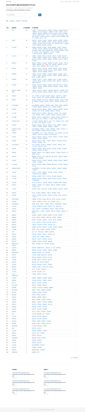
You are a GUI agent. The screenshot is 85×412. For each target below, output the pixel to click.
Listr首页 (62, 1)
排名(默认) (12, 21)
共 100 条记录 (74, 364)
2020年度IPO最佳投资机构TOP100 (20, 387)
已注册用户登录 (76, 1)
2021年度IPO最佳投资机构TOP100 (20, 5)
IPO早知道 (8, 1)
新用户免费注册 (68, 1)
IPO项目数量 (24, 21)
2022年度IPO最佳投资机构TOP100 (20, 395)
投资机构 (18, 21)
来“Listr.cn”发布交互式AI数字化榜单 (42, 409)
